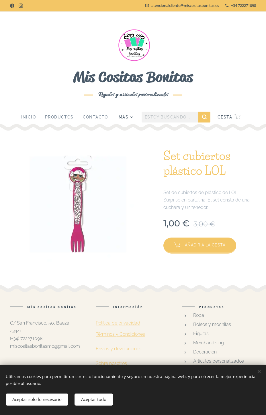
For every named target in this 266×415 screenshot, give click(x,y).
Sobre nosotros (111, 363)
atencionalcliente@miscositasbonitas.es (185, 5)
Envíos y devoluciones (119, 349)
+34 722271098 (243, 5)
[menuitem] (30, 117)
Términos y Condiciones (120, 334)
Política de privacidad (118, 323)
